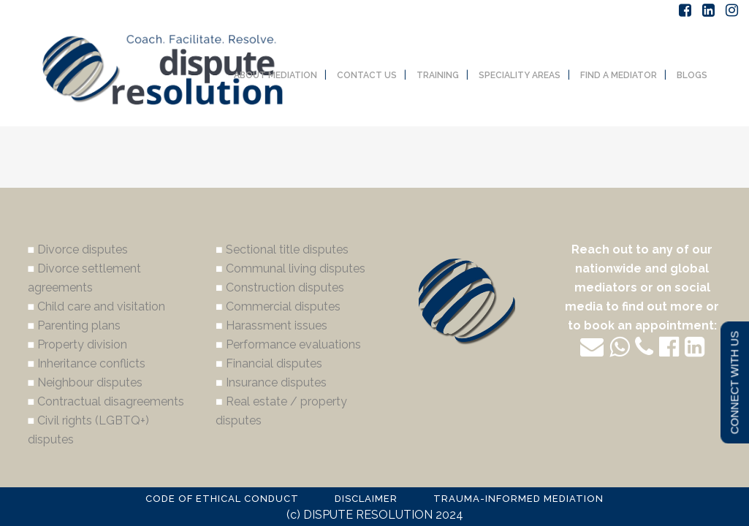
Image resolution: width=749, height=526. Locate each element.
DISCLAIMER (366, 498)
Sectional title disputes (287, 249)
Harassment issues (276, 325)
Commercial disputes (283, 306)
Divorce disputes (82, 249)
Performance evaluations (293, 344)
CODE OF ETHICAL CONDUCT (222, 498)
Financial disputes (274, 363)
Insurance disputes (276, 382)
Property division (82, 344)
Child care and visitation (101, 306)
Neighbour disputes (89, 382)
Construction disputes (285, 287)
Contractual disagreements (110, 401)
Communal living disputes (295, 268)
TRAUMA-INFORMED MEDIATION (518, 498)
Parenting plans (79, 325)
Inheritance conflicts (91, 363)
